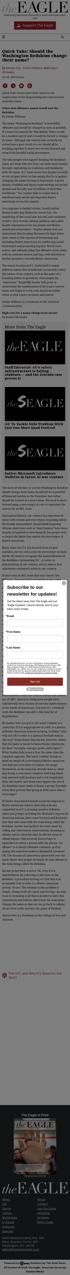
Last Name (13, 647)
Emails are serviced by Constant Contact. (41, 673)
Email (10, 616)
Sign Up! (35, 681)
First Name (14, 632)
